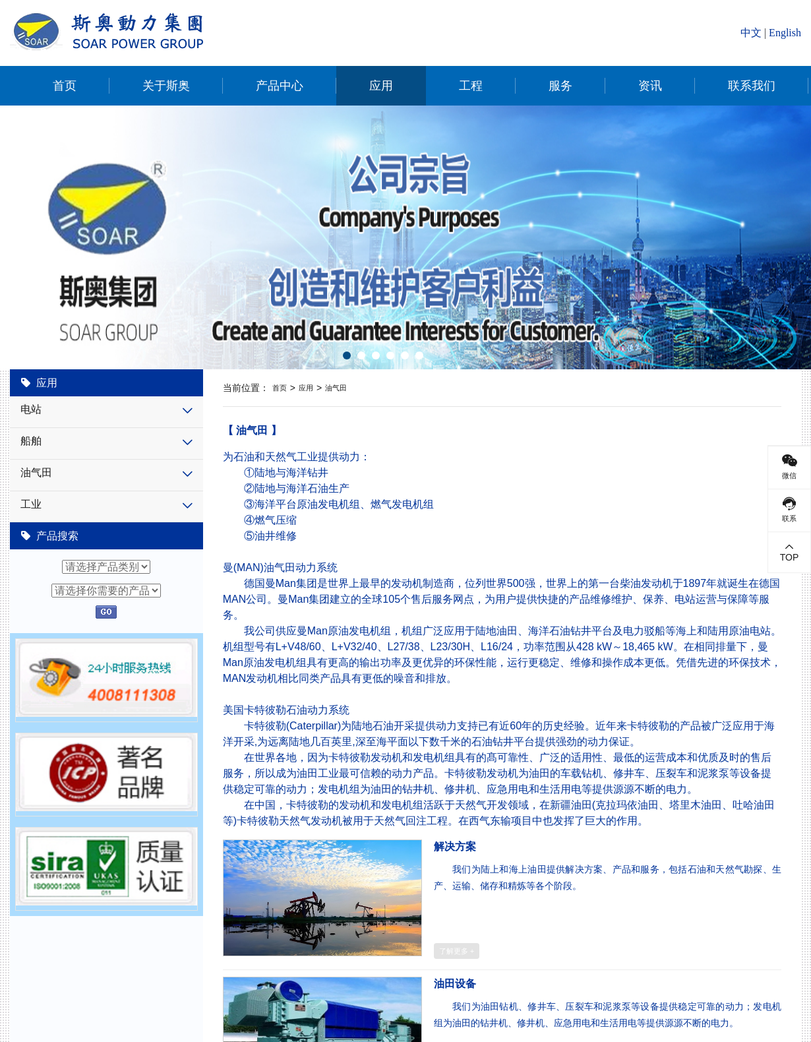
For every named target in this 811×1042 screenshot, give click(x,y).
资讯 (650, 85)
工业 (31, 504)
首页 (64, 85)
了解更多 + (457, 951)
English (785, 32)
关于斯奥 (166, 85)
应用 (381, 85)
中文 (751, 32)
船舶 (31, 440)
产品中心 (279, 85)
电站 (31, 409)
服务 (560, 85)
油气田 (36, 472)
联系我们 (751, 85)
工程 (471, 85)
